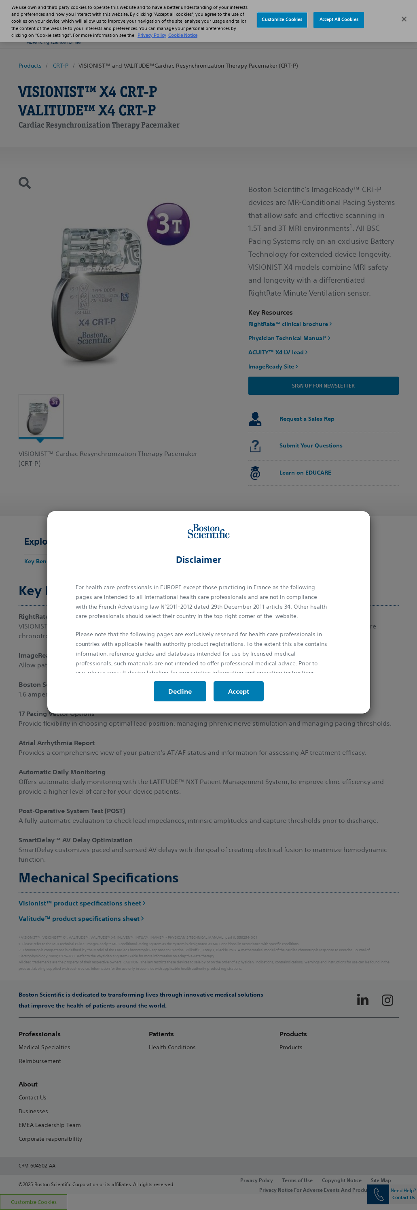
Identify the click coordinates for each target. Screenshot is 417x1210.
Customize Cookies (282, 14)
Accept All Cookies (339, 14)
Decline (180, 691)
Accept (238, 691)
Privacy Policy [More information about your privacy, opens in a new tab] (152, 29)
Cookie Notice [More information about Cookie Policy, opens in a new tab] (182, 29)
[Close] (404, 13)
